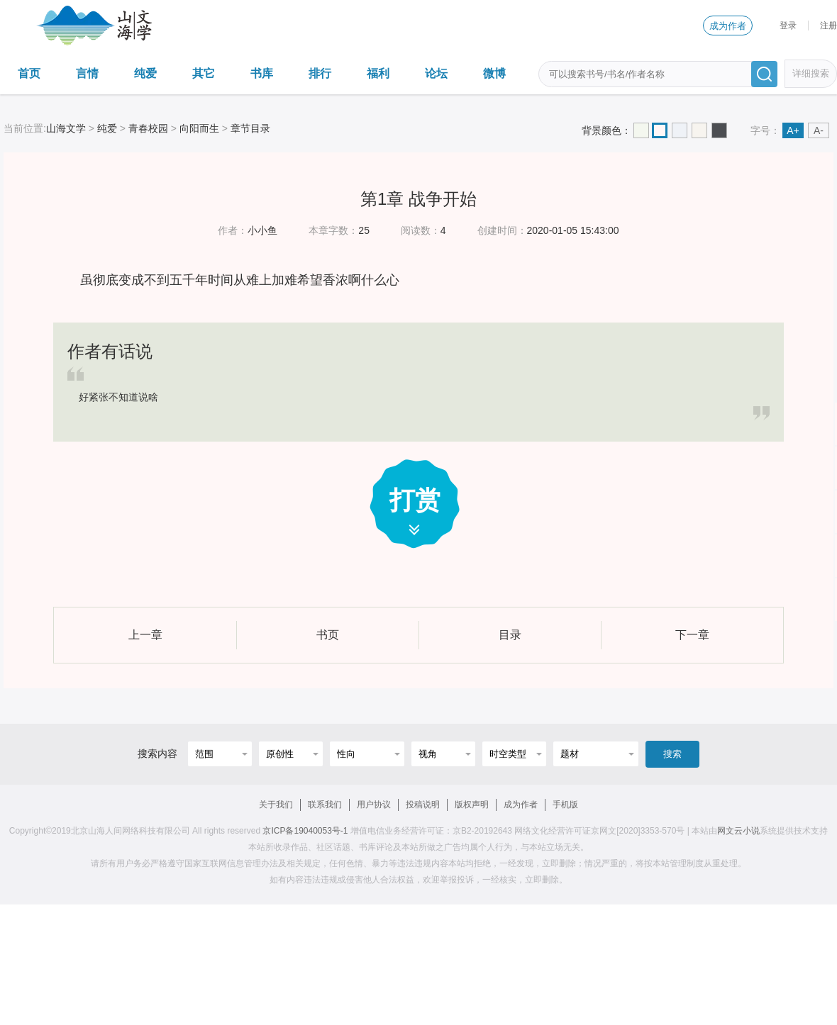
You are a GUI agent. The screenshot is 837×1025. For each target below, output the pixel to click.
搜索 (672, 754)
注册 (828, 25)
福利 (378, 73)
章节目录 (250, 128)
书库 (261, 73)
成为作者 (727, 26)
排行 (320, 73)
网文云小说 (738, 831)
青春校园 (148, 128)
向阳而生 (199, 128)
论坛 (436, 73)
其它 (203, 73)
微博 (494, 73)
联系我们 (325, 805)
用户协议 (374, 805)
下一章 (692, 635)
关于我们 (276, 805)
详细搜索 (810, 73)
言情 (87, 73)
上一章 (145, 635)
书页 (327, 635)
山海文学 (66, 128)
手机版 (565, 805)
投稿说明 (423, 805)
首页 (29, 73)
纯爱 (145, 73)
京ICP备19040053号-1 (305, 831)
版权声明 (472, 805)
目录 (510, 635)
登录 (788, 25)
